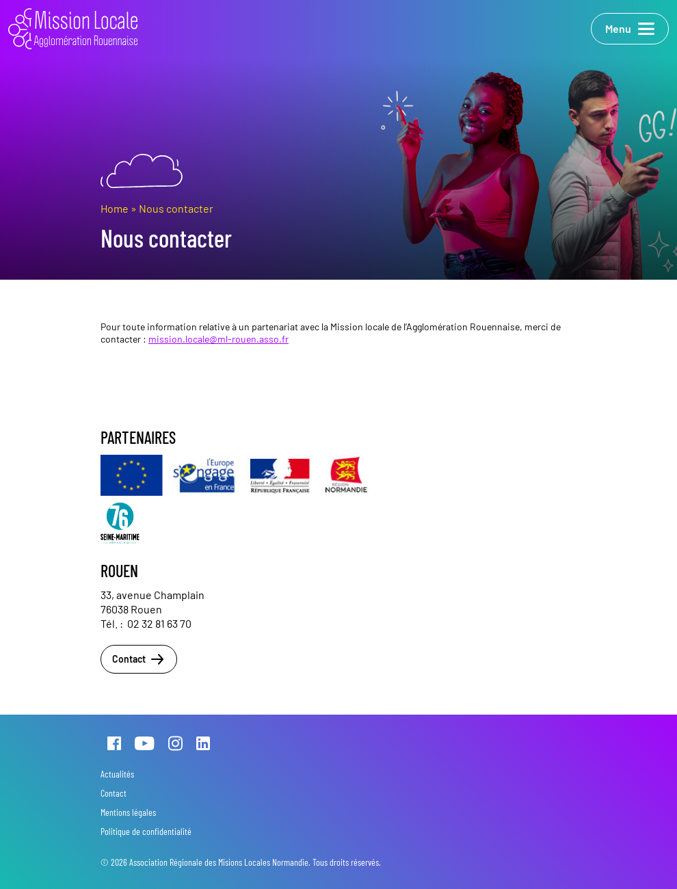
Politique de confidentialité (146, 831)
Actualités (117, 774)
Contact (138, 659)
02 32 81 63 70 (159, 623)
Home (115, 208)
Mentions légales (128, 812)
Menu (629, 29)
